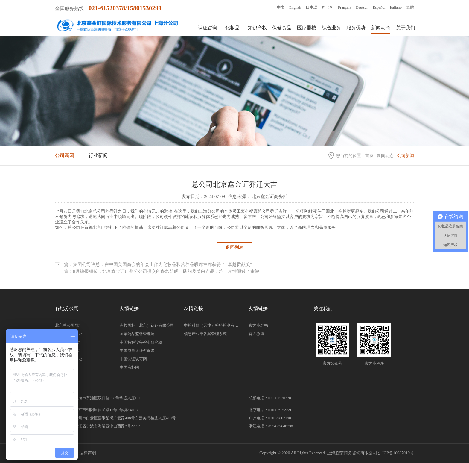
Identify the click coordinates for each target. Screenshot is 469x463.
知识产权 (257, 27)
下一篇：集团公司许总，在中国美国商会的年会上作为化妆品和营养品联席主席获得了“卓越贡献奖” (153, 264)
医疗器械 (306, 27)
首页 (369, 155)
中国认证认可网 (133, 359)
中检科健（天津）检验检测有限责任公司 (213, 325)
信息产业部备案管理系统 (205, 334)
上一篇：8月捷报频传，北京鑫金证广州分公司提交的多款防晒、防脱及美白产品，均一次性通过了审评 (157, 271)
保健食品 (281, 27)
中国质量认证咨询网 (137, 350)
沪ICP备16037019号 (396, 453)
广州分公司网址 (68, 334)
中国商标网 (129, 367)
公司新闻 (64, 155)
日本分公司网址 (68, 359)
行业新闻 (98, 155)
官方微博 (256, 334)
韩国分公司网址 (68, 350)
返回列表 (234, 247)
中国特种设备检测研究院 (141, 342)
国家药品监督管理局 (137, 334)
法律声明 (87, 453)
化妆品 (232, 27)
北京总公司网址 (68, 325)
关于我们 (405, 27)
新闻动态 (380, 27)
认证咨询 (207, 27)
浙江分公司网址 (68, 342)
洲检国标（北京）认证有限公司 (147, 325)
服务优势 (356, 27)
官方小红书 (258, 325)
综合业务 (331, 27)
